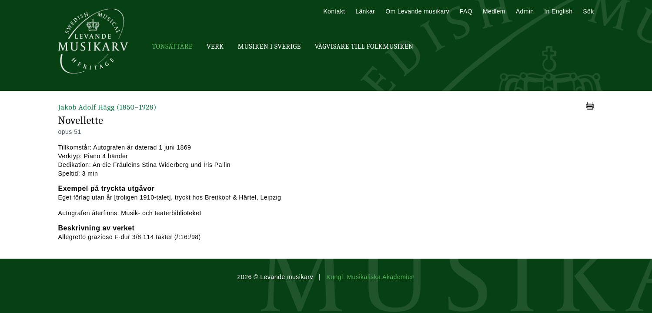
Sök (588, 11)
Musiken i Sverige (269, 46)
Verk (215, 46)
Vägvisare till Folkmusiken (363, 46)
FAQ (466, 11)
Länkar (365, 11)
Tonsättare (172, 46)
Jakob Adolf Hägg (109, 107)
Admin (525, 11)
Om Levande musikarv (417, 11)
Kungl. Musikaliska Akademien (370, 276)
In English (558, 11)
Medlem (494, 11)
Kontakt (334, 11)
